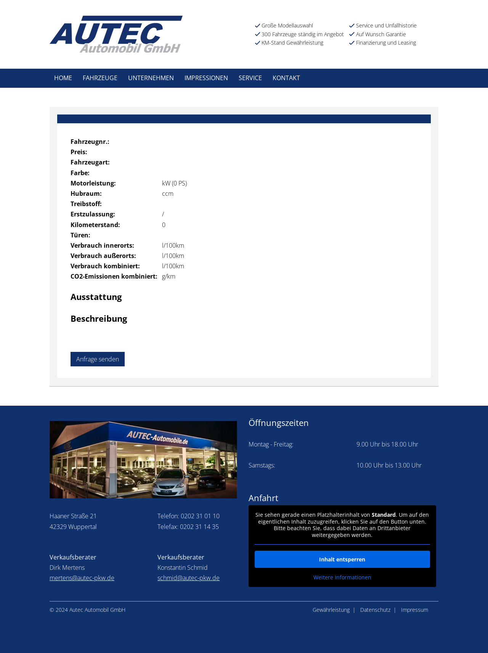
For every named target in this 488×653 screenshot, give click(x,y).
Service (250, 78)
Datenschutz (375, 609)
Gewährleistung (331, 609)
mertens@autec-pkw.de (82, 578)
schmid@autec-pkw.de (188, 578)
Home (63, 78)
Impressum (414, 609)
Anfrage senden (97, 359)
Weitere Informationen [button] (342, 577)
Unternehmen (151, 78)
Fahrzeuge (100, 78)
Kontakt (286, 78)
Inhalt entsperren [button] (342, 559)
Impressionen (206, 78)
